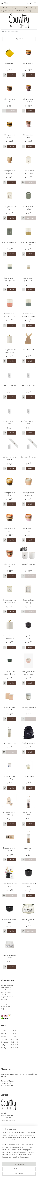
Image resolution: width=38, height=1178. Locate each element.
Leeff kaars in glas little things (28, 708)
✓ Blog (28, 11)
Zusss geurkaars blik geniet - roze (28, 673)
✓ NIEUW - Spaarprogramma (10, 8)
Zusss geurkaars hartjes (28, 208)
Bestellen (11, 75)
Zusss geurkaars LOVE (9, 242)
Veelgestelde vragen (7, 997)
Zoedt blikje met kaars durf (10, 885)
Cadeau (3, 1006)
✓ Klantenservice (18, 11)
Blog (2, 1009)
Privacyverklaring (6, 987)
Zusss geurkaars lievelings (28, 601)
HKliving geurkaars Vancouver (10, 172)
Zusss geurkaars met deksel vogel (9, 637)
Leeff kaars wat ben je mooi (28, 422)
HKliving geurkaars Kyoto (10, 100)
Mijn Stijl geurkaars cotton (9, 957)
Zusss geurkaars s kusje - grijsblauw (9, 279)
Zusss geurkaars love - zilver (9, 208)
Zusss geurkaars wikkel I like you (9, 778)
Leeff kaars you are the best (9, 422)
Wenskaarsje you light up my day (10, 813)
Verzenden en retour (7, 990)
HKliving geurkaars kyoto (10, 565)
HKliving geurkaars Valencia (10, 136)
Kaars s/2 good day (28, 564)
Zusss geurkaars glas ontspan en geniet (9, 601)
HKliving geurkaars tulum (10, 530)
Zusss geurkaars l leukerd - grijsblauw (28, 315)
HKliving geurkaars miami (28, 530)
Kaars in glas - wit (28, 776)
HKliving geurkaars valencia (10, 494)
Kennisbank (4, 999)
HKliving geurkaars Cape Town (28, 100)
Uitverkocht (11, 111)
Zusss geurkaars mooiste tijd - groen (9, 673)
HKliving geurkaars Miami (28, 136)
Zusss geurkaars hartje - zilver (28, 172)
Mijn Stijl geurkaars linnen (28, 921)
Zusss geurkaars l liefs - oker (28, 243)
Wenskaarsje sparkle (28, 743)
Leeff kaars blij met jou (28, 457)
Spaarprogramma (6, 1004)
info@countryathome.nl (8, 1120)
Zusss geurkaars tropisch (9, 708)
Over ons (3, 994)
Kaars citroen (9, 63)
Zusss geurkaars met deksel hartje (9, 351)
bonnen (7, 1006)
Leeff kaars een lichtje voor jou (10, 458)
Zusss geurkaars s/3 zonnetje (9, 849)
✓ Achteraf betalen (28, 8)
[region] (19, 1145)
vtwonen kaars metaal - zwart (28, 885)
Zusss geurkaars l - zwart (28, 637)
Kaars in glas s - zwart (28, 813)
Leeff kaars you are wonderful (10, 387)
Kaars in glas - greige (10, 743)
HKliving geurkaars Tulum (28, 65)
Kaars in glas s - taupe (28, 849)
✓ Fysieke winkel (6, 11)
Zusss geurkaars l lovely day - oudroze (9, 315)
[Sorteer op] (19, 39)
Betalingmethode (6, 992)
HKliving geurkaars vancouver (28, 494)
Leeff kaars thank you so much (28, 387)
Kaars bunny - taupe (28, 350)
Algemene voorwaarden (8, 985)
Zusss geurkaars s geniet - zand (28, 279)
